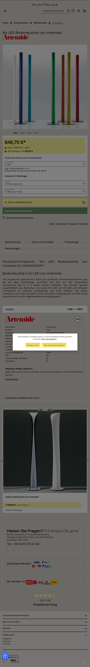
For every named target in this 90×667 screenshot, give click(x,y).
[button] (5, 656)
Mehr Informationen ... (49, 339)
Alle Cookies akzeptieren (54, 345)
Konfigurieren (33, 345)
